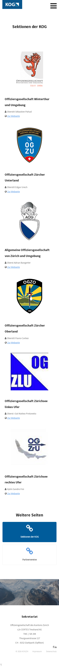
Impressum (37, 651)
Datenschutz (51, 651)
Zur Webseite (13, 116)
